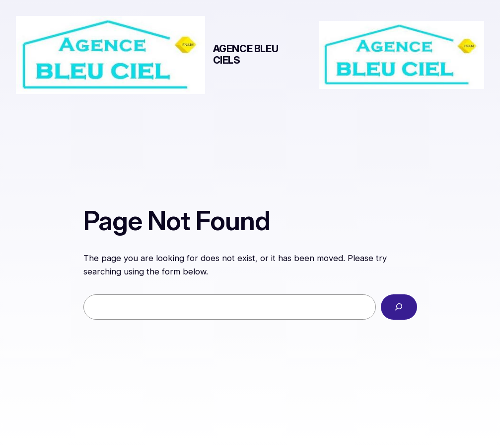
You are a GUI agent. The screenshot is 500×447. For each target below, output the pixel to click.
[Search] (399, 306)
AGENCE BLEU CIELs (246, 54)
